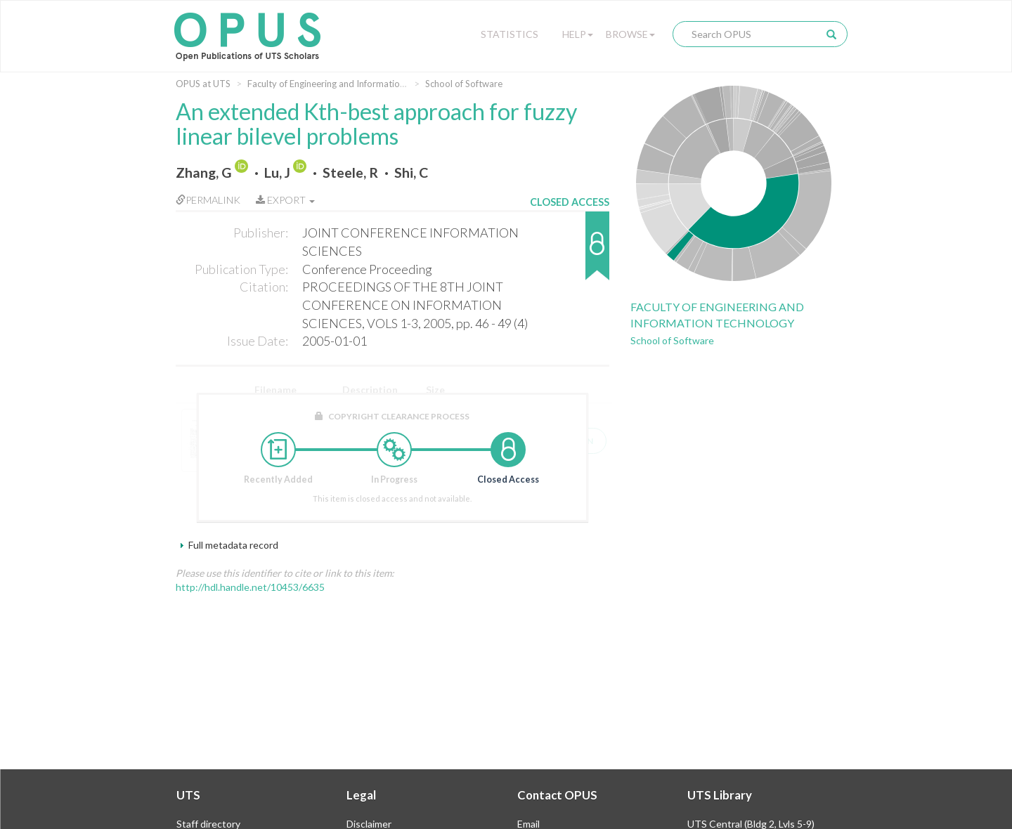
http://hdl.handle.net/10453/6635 (250, 587)
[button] (569, 252)
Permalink (208, 200)
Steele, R (350, 172)
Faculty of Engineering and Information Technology (351, 83)
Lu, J (277, 172)
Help (577, 34)
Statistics (509, 34)
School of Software (463, 83)
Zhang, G (204, 172)
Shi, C (411, 172)
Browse (630, 34)
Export (285, 200)
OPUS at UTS (203, 83)
